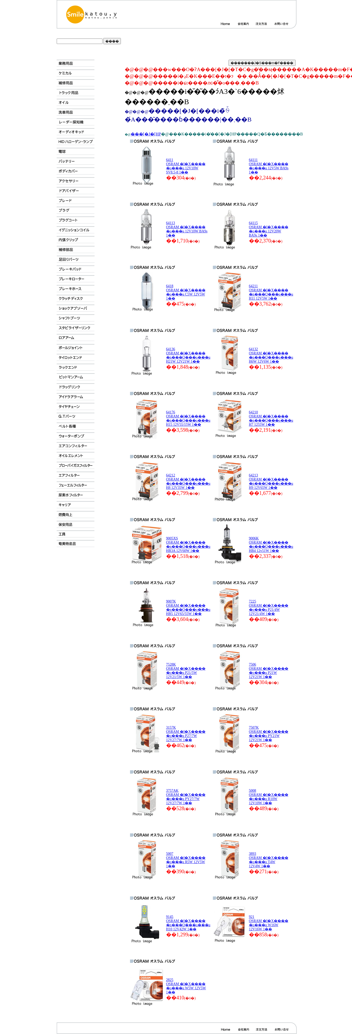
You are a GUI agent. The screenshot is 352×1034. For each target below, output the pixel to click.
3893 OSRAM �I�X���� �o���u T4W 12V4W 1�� (268, 860)
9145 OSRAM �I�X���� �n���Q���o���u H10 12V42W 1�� (188, 923)
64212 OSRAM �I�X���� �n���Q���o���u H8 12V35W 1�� (188, 481)
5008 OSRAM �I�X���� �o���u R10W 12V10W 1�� (268, 797)
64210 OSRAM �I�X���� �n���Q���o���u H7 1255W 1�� (271, 418)
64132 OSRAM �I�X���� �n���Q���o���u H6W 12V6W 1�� (271, 355)
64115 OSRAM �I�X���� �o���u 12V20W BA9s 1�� (268, 229)
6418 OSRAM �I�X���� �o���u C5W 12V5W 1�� (186, 292)
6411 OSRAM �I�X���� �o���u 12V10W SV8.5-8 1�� (186, 166)
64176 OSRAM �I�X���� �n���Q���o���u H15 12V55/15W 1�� (188, 418)
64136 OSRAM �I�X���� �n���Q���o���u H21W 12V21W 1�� (188, 355)
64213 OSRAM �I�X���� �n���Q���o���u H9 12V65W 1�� (271, 481)
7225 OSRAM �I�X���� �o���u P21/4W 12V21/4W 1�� (268, 607)
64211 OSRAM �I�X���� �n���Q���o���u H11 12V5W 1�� (271, 292)
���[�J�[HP (146, 134)
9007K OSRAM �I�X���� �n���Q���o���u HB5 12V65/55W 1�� (188, 607)
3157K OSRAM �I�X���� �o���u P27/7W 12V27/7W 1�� (186, 734)
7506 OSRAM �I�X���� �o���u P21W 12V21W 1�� (268, 671)
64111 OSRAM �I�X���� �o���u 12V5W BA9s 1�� (269, 166)
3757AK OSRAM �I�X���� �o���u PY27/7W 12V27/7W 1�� (186, 797)
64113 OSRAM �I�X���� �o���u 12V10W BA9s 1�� (187, 229)
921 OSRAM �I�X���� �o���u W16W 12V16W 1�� (268, 923)
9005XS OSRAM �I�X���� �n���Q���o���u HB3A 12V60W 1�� (188, 544)
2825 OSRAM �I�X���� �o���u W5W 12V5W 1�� (186, 986)
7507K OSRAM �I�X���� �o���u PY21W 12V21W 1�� (268, 734)
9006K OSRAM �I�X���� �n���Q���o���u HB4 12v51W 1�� (271, 544)
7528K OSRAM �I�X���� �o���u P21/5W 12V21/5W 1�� (186, 671)
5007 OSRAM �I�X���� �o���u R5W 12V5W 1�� (186, 860)
